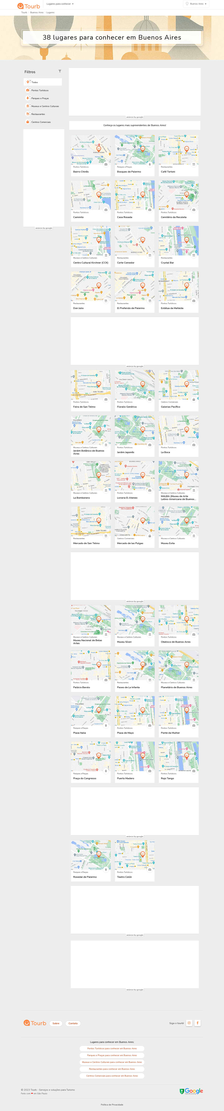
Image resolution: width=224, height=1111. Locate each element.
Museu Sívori (124, 642)
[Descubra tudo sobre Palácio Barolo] (91, 665)
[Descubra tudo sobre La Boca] (178, 430)
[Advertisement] (44, 178)
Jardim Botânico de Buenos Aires (88, 452)
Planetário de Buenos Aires (176, 687)
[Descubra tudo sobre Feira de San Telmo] (91, 385)
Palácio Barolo (81, 687)
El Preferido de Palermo (131, 308)
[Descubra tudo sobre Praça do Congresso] (91, 756)
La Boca (165, 452)
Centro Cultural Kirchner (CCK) (90, 262)
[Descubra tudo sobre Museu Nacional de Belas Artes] (91, 620)
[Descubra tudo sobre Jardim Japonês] (135, 430)
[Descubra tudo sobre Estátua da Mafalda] (178, 286)
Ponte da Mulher (170, 733)
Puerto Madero (125, 778)
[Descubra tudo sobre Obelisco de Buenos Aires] (178, 620)
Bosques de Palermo (129, 171)
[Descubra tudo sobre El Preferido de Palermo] (135, 286)
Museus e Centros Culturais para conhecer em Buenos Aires (112, 1062)
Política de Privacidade (112, 1104)
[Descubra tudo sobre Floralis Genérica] (135, 385)
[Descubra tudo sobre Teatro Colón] (135, 855)
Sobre (56, 1023)
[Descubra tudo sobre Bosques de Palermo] (135, 149)
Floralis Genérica (127, 406)
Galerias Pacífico (170, 406)
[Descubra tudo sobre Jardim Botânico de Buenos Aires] (91, 430)
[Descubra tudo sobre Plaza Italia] (91, 711)
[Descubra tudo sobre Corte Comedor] (135, 240)
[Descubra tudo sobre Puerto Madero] (135, 756)
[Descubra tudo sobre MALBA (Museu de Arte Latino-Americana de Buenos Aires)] (178, 476)
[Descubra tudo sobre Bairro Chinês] (91, 149)
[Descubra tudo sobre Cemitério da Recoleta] (178, 195)
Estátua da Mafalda (172, 308)
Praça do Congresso (84, 778)
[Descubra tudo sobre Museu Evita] (178, 521)
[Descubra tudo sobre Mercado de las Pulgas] (135, 521)
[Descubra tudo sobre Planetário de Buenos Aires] (178, 665)
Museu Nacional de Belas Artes (87, 642)
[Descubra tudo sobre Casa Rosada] (135, 195)
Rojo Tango (167, 778)
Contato (73, 1023)
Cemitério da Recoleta (174, 217)
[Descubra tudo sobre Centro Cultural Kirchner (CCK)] (91, 240)
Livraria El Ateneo (127, 497)
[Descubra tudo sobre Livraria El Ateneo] (135, 476)
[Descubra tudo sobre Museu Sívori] (135, 620)
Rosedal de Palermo (85, 877)
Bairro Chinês (81, 171)
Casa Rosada (124, 217)
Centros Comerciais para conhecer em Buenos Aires (112, 1075)
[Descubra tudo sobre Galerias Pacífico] (178, 385)
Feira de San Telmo (84, 406)
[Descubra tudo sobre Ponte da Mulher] (178, 711)
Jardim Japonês (125, 452)
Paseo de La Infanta (128, 687)
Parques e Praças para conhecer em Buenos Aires (112, 1055)
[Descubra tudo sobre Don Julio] (91, 286)
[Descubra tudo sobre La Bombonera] (91, 476)
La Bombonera (81, 497)
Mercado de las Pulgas (130, 543)
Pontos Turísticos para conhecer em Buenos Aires (112, 1048)
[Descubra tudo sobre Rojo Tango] (178, 756)
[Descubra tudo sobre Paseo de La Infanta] (135, 665)
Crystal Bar (167, 262)
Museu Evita (168, 543)
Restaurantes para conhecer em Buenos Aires (112, 1069)
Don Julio (78, 308)
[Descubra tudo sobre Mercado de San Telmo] (91, 521)
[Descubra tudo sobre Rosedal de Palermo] (91, 855)
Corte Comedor (125, 262)
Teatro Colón (124, 877)
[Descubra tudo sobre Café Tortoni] (178, 149)
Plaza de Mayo (125, 733)
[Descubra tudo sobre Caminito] (91, 195)
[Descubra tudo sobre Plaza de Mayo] (135, 711)
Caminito (78, 217)
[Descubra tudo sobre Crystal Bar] (178, 240)
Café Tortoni (168, 171)
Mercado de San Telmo (86, 543)
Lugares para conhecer (57, 5)
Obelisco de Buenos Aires (176, 642)
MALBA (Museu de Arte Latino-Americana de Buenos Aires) (177, 498)
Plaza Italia (79, 733)
